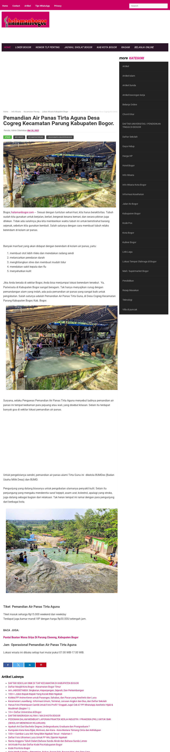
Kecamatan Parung (35, 137)
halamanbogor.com (22, 212)
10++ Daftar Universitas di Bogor (24, 712)
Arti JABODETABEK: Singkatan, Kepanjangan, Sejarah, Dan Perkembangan (46, 690)
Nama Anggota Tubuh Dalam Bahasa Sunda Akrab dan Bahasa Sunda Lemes (47, 741)
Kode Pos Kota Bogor (19, 748)
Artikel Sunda (129, 85)
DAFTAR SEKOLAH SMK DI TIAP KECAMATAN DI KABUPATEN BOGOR (43, 683)
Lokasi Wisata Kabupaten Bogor (60, 137)
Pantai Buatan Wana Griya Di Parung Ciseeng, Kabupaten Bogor (40, 637)
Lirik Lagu (127, 252)
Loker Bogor (23, 47)
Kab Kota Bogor (107, 47)
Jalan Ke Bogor (130, 204)
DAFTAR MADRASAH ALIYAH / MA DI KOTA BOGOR (34, 715)
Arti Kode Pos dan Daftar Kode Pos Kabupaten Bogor (35, 744)
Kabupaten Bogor (131, 213)
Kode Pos (127, 223)
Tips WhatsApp (42, 6)
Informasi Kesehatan (133, 194)
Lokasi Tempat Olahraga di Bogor (139, 261)
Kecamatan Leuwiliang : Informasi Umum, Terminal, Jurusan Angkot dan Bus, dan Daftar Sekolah (57, 701)
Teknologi (127, 299)
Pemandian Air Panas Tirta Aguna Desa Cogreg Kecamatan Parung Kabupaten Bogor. (58, 120)
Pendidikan (128, 280)
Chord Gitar (128, 114)
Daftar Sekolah (130, 136)
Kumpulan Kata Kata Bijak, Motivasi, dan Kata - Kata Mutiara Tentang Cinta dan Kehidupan (54, 730)
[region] (108, 34)
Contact (16, 6)
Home (5, 6)
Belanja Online (144, 47)
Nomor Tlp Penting (48, 47)
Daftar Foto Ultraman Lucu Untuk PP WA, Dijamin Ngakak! (37, 737)
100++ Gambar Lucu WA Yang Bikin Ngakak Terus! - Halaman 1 (40, 733)
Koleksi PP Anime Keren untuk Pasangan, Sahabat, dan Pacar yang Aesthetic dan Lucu (52, 697)
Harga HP (127, 156)
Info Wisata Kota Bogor (134, 184)
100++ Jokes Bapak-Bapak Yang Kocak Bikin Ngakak (35, 694)
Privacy (57, 6)
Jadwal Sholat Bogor (78, 47)
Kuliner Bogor (129, 242)
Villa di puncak (129, 309)
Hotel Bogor (128, 165)
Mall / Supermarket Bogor (135, 271)
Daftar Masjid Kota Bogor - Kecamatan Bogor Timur (34, 686)
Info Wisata (19, 137)
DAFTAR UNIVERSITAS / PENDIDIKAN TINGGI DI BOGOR (141, 125)
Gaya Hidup (128, 146)
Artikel (27, 6)
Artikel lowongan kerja (133, 95)
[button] (7, 665)
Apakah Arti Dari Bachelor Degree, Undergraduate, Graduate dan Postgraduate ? (49, 726)
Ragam (125, 47)
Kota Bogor (128, 232)
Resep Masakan (130, 290)
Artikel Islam (128, 75)
